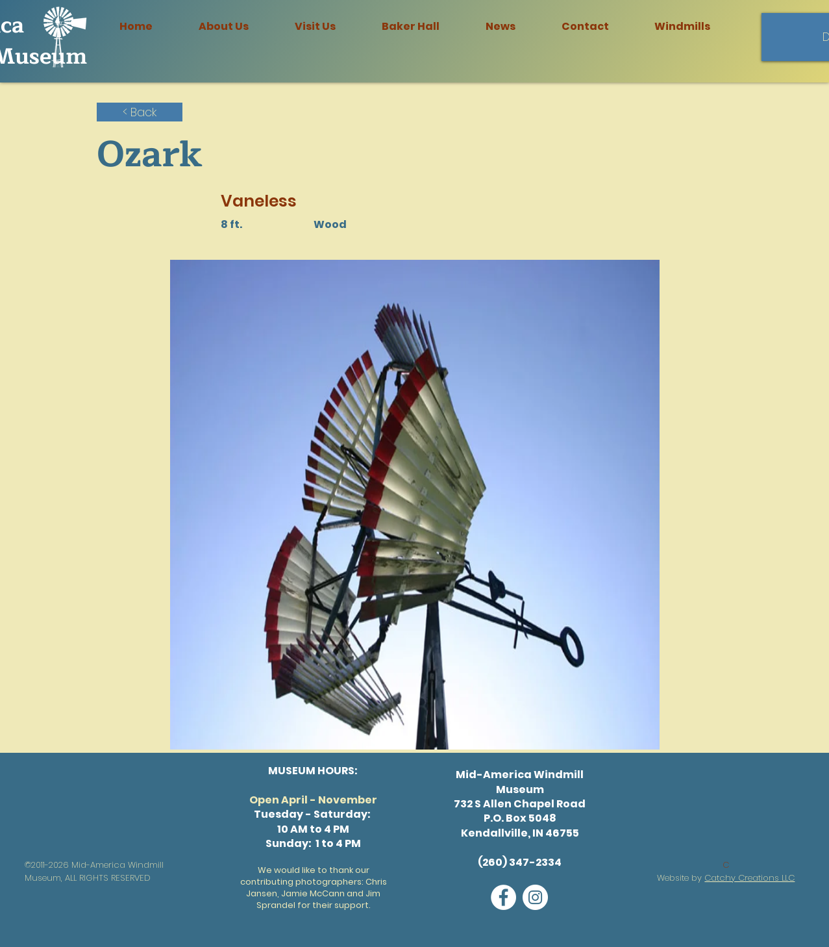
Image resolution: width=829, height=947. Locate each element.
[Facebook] (503, 897)
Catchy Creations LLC (749, 878)
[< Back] (139, 112)
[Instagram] (535, 897)
